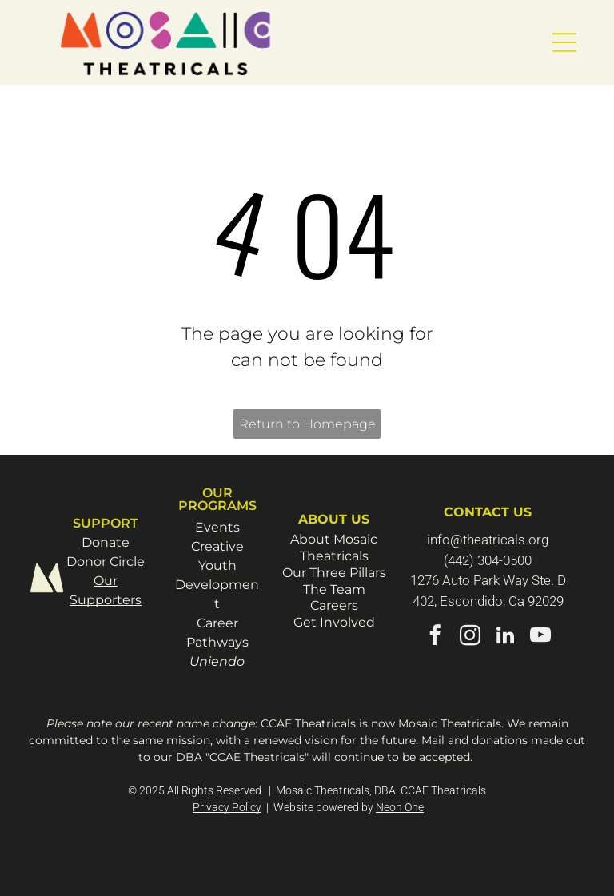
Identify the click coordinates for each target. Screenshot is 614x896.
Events (217, 527)
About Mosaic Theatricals (333, 547)
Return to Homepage (307, 424)
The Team (334, 589)
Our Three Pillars (334, 572)
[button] (564, 42)
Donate (106, 542)
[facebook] (435, 637)
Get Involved (334, 622)
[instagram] (470, 637)
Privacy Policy (227, 807)
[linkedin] (505, 637)
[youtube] (540, 637)
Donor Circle (105, 561)
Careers (334, 605)
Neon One (400, 807)
